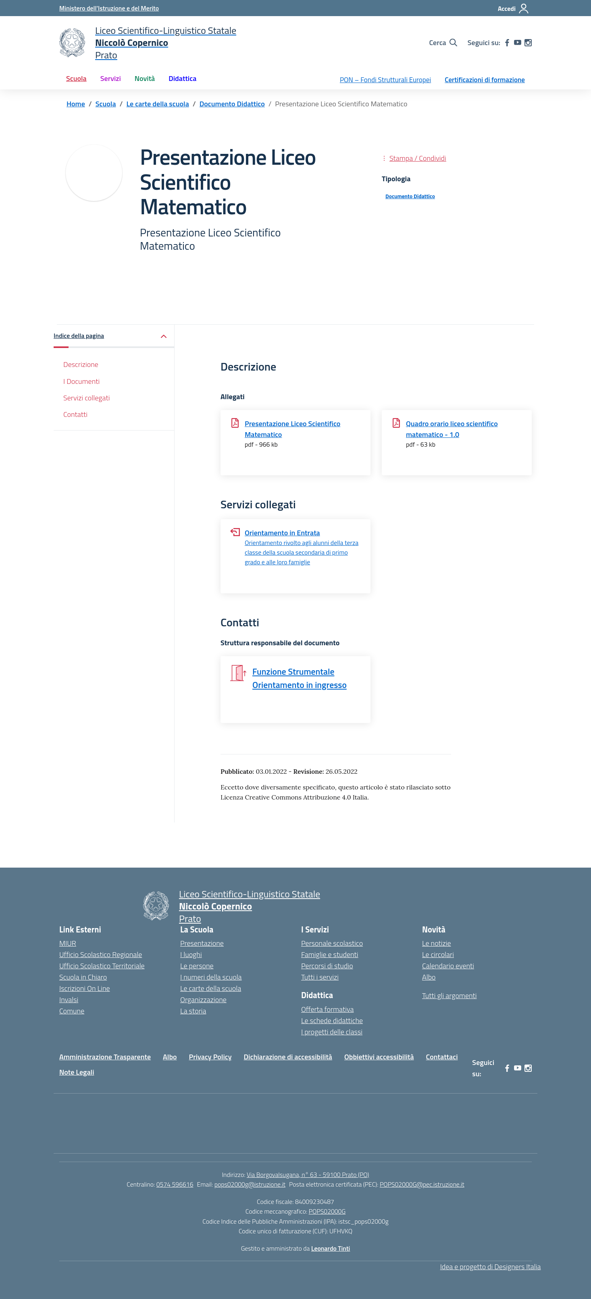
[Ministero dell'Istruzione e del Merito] (109, 8)
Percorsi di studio (327, 965)
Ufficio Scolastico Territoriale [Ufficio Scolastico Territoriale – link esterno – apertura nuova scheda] (102, 965)
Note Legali (76, 1072)
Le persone (197, 965)
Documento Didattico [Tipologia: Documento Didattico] (410, 196)
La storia (193, 1010)
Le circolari (438, 954)
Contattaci (442, 1056)
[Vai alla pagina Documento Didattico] (232, 103)
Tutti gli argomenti (449, 995)
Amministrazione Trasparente (105, 1056)
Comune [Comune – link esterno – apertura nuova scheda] (71, 1010)
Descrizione (80, 364)
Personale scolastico (332, 943)
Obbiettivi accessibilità (379, 1056)
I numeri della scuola (211, 977)
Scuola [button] (76, 78)
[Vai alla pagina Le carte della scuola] (158, 103)
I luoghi (191, 954)
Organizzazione (203, 999)
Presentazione (202, 943)
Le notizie (436, 943)
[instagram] (528, 42)
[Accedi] (513, 8)
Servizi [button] (110, 78)
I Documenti (81, 381)
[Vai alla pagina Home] (76, 103)
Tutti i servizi (320, 977)
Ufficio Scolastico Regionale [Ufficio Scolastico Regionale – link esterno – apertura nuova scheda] (100, 954)
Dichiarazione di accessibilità (288, 1056)
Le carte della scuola (210, 988)
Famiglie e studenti (329, 954)
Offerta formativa (327, 1009)
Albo (429, 977)
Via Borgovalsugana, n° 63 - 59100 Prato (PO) (308, 1174)
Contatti (75, 414)
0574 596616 (175, 1184)
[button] (114, 336)
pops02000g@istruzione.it (249, 1184)
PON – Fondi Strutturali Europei (385, 80)
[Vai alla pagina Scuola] (106, 103)
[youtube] (517, 42)
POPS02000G (327, 1211)
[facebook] (507, 42)
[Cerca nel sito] (443, 43)
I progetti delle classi (331, 1031)
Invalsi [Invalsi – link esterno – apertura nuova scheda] (68, 999)
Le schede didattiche (332, 1020)
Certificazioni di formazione (485, 80)
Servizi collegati (86, 397)
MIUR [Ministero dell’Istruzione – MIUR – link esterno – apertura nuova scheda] (67, 943)
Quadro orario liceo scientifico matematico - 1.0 (452, 429)
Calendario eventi (448, 965)
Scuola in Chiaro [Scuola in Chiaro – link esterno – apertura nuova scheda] (83, 977)
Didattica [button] (182, 78)
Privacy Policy (210, 1056)
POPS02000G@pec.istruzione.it (422, 1184)
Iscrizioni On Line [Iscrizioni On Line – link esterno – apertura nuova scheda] (84, 988)
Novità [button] (145, 78)
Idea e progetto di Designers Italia (490, 1266)
